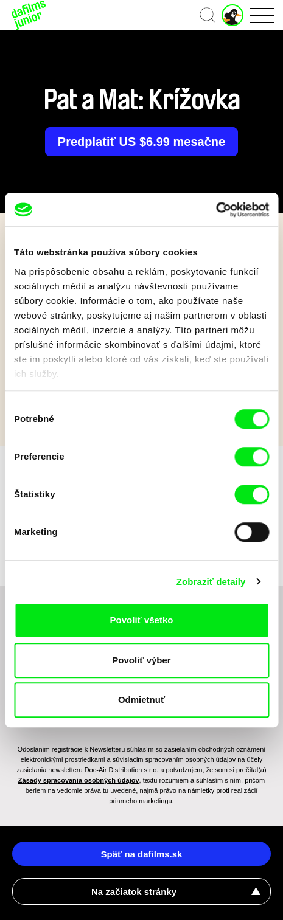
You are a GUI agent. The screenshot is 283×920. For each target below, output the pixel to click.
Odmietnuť (141, 699)
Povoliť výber (141, 660)
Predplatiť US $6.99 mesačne (141, 141)
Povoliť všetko (141, 620)
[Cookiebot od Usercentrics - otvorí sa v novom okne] (215, 210)
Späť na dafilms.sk (142, 854)
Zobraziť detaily (211, 581)
